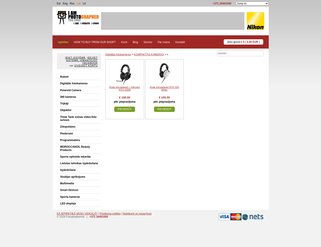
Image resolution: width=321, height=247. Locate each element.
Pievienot (125, 109)
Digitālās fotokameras (74, 83)
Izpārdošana (68, 170)
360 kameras (68, 96)
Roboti (64, 76)
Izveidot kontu (86, 65)
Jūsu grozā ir (243, 41)
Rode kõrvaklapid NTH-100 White (164, 88)
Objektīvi (65, 110)
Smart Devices (69, 190)
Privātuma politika (109, 213)
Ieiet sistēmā (75, 57)
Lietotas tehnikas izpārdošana (79, 163)
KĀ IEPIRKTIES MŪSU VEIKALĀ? (77, 213)
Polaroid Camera (70, 90)
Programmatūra (70, 140)
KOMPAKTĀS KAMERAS (149, 54)
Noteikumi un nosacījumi (137, 213)
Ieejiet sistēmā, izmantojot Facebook (82, 60)
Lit (84, 3)
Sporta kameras (70, 196)
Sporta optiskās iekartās (75, 156)
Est (59, 3)
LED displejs (68, 203)
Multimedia (67, 183)
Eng (65, 3)
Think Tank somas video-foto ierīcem (78, 118)
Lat (79, 3)
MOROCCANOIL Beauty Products (75, 148)
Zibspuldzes (67, 126)
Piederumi (66, 133)
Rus (72, 3)
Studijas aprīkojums (72, 176)
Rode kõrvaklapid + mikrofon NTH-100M (124, 88)
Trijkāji (64, 103)
